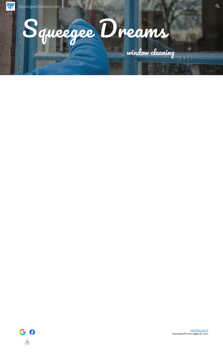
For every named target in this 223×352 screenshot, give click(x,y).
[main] (94, 28)
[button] (217, 6)
